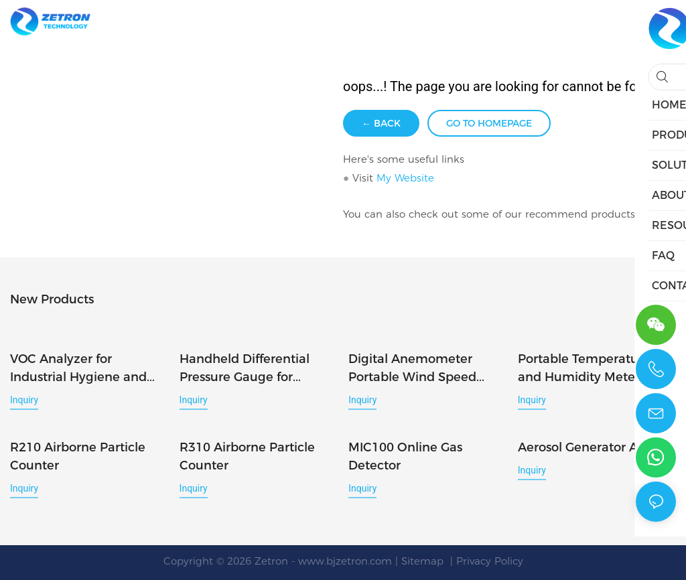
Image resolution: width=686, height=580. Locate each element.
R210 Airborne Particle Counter (77, 455)
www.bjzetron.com (345, 559)
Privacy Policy (489, 559)
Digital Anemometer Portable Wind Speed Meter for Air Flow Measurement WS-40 (412, 368)
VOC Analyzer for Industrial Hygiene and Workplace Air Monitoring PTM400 (87, 368)
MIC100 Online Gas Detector (405, 455)
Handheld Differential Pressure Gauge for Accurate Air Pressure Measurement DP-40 (245, 368)
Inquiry (24, 399)
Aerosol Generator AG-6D (593, 446)
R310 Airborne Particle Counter (247, 455)
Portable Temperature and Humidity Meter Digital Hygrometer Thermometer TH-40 (584, 368)
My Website (405, 177)
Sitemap (424, 559)
